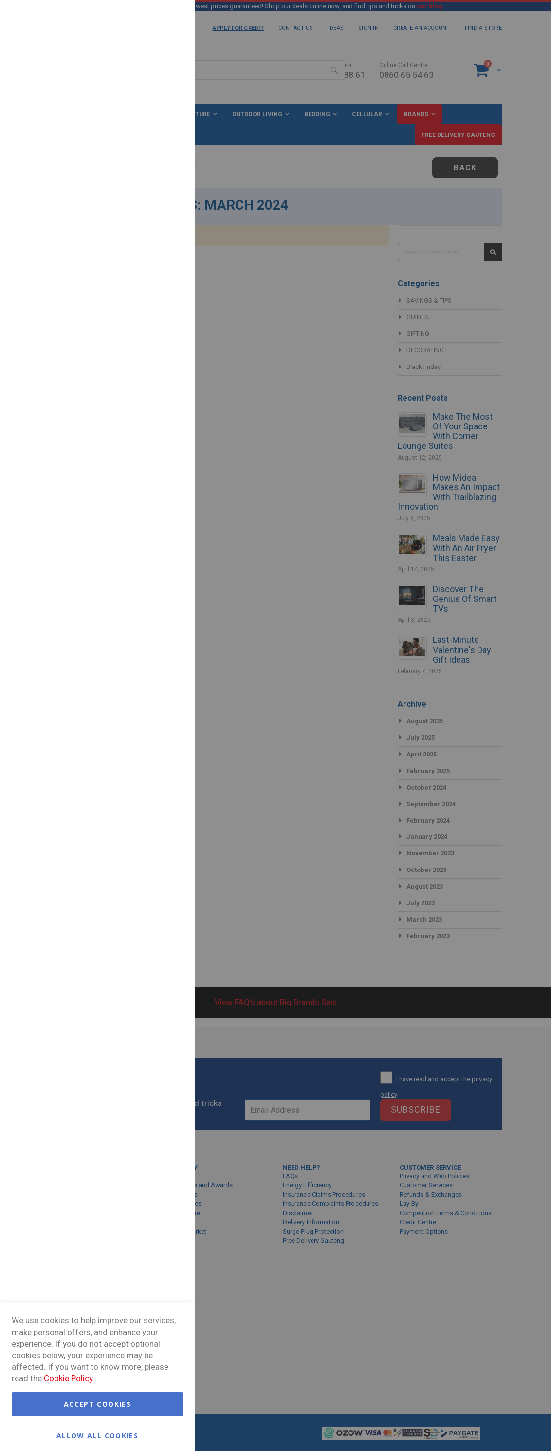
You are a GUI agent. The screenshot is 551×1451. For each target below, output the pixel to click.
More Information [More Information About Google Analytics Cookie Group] (155, 367)
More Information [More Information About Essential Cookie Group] (155, 99)
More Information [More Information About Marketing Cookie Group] (155, 256)
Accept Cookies (97, 1404)
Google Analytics (168, 298)
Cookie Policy (68, 1378)
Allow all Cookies (97, 1435)
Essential (168, 19)
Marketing (168, 142)
